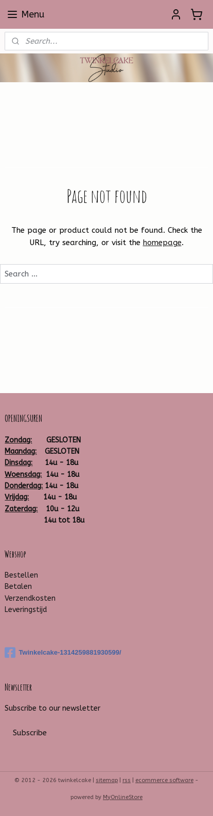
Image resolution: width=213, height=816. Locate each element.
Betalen (18, 586)
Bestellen (21, 575)
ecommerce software (164, 780)
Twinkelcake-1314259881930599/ (63, 652)
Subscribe (30, 732)
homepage (162, 243)
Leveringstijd (26, 609)
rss (126, 780)
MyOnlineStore (123, 797)
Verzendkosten (30, 598)
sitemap (107, 780)
